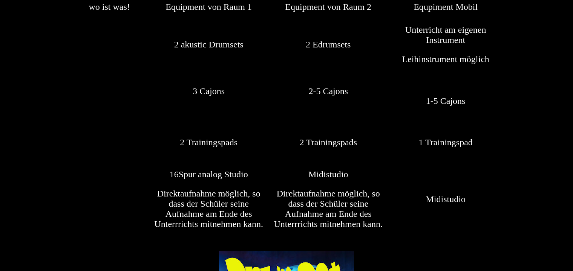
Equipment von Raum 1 (208, 7)
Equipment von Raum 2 (328, 7)
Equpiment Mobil (446, 7)
